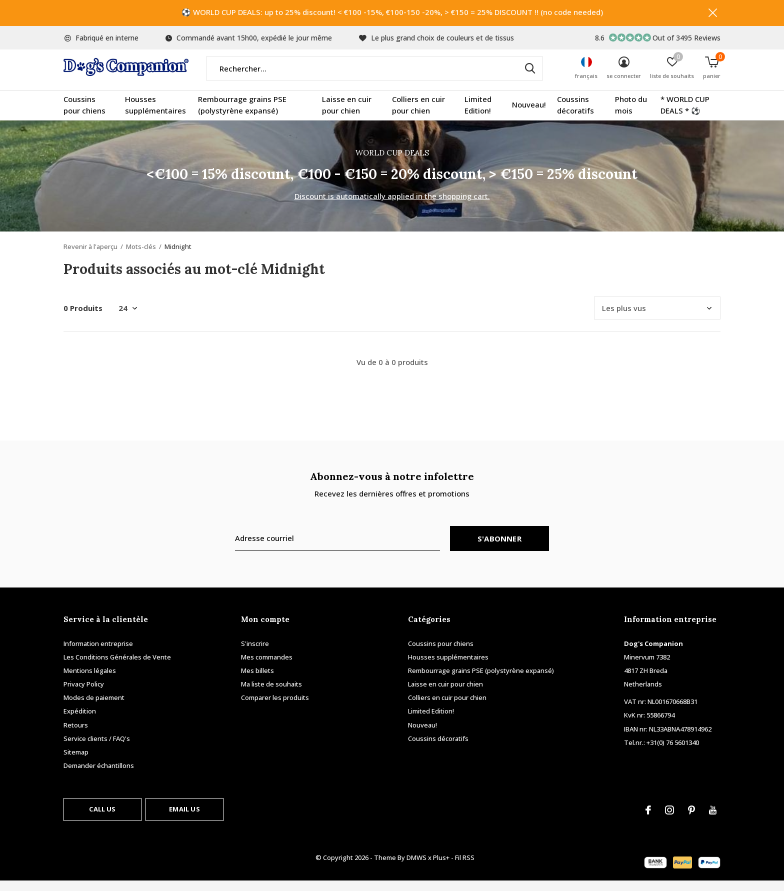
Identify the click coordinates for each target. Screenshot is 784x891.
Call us (102, 819)
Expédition (80, 721)
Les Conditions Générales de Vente (117, 667)
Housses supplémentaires (155, 115)
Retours (76, 735)
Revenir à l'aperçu (91, 256)
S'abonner (500, 549)
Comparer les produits (275, 707)
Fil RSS (464, 867)
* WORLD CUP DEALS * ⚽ (685, 115)
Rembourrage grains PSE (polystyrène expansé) (242, 115)
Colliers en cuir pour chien (418, 115)
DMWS (416, 867)
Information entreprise (98, 653)
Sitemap (76, 762)
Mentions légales (90, 680)
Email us (184, 819)
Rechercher (528, 78)
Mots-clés (141, 256)
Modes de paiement (94, 707)
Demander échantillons (99, 775)
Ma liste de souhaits (271, 694)
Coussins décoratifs (575, 115)
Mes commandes (266, 667)
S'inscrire (255, 653)
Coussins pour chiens (85, 115)
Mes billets (257, 680)
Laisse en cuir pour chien (347, 115)
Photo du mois (631, 115)
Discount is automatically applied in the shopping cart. (392, 206)
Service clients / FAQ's (97, 748)
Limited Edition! (478, 115)
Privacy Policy (84, 694)
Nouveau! (529, 115)
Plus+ (441, 867)
